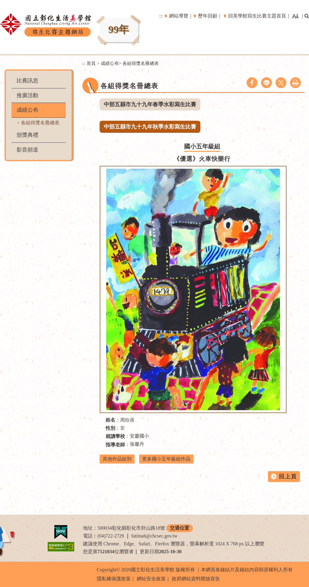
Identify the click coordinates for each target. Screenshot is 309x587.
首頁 (91, 63)
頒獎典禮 (27, 135)
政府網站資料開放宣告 (196, 578)
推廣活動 (27, 95)
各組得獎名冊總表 (40, 122)
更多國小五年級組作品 (166, 458)
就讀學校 (115, 436)
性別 (110, 428)
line (266, 82)
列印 (295, 82)
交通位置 (179, 528)
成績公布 (27, 110)
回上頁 (288, 477)
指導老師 (115, 444)
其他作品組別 (117, 458)
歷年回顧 (207, 15)
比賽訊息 (27, 81)
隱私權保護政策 (114, 578)
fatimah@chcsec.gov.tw (154, 535)
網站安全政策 (151, 578)
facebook (252, 82)
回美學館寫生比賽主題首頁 (257, 15)
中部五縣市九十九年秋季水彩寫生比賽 (150, 127)
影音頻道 (27, 150)
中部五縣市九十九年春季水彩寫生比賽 (150, 104)
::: (161, 15)
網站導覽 (178, 15)
